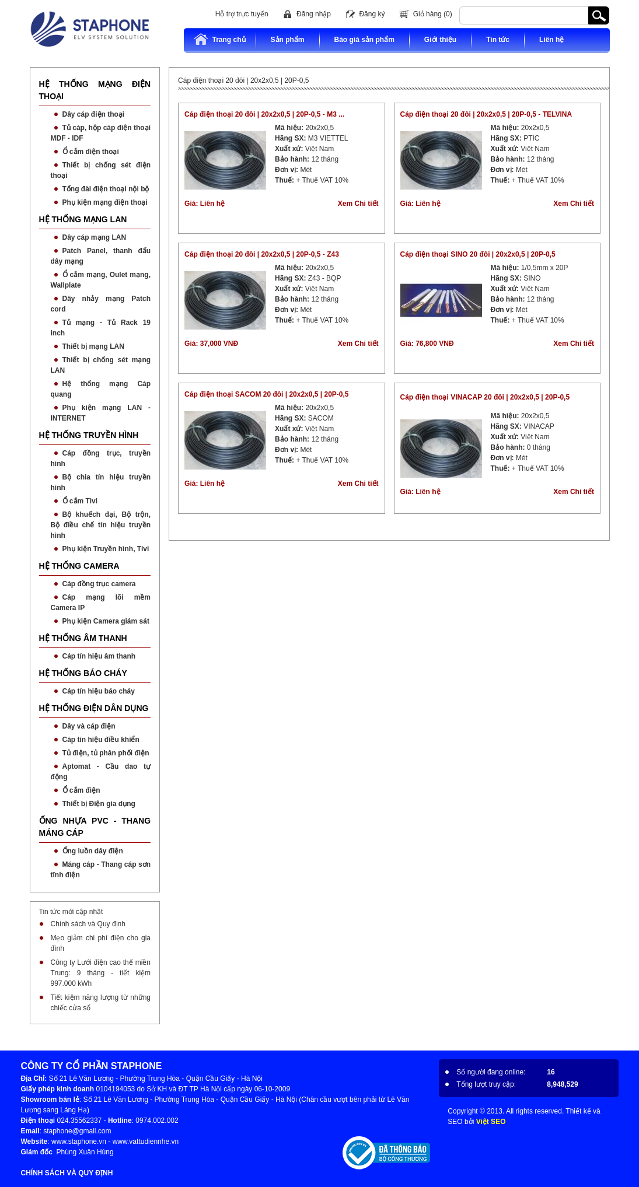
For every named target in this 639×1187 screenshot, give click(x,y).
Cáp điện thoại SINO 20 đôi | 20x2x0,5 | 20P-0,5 (478, 254)
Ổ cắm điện (81, 790)
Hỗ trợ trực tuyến (241, 14)
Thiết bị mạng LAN (93, 346)
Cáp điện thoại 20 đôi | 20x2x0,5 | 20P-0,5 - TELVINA (486, 114)
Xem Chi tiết (358, 203)
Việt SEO (491, 1122)
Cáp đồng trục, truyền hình (101, 458)
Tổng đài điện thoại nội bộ (105, 189)
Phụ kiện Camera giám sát (105, 621)
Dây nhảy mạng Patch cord (101, 304)
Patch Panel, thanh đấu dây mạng (101, 256)
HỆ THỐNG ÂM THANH (83, 638)
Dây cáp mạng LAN (94, 237)
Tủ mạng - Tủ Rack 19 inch (101, 327)
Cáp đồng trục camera (99, 584)
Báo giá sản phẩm (364, 40)
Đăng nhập (313, 14)
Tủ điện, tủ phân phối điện (105, 753)
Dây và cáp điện (89, 726)
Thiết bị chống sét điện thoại (101, 170)
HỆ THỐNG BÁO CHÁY (83, 673)
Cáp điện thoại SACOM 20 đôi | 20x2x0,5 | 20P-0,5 (266, 394)
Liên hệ (551, 40)
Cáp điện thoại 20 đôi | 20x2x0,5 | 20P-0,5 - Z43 (261, 254)
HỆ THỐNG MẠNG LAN (83, 219)
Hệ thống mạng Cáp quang (101, 389)
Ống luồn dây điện (92, 851)
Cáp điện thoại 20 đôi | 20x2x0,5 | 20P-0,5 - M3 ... (264, 114)
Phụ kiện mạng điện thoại (105, 202)
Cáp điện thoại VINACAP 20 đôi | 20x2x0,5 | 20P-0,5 (485, 397)
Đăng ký (372, 14)
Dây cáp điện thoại (93, 114)
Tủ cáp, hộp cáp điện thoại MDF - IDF (101, 133)
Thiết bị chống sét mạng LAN (101, 365)
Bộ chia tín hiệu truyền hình (101, 482)
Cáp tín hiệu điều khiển (100, 740)
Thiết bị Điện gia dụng (98, 804)
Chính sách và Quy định (88, 924)
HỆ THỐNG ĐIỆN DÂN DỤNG (94, 708)
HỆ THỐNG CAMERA (79, 565)
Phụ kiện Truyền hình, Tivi (105, 549)
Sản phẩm (288, 40)
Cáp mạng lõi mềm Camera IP (101, 602)
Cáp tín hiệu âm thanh (99, 656)
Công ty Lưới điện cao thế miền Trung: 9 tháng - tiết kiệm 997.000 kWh (101, 973)
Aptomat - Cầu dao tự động (101, 771)
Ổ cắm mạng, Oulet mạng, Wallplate (101, 280)
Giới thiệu (440, 40)
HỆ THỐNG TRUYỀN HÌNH (89, 435)
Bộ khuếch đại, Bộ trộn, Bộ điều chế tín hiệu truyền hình (101, 525)
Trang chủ (219, 39)
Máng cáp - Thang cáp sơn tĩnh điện (101, 869)
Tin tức (497, 40)
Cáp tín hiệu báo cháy (98, 691)
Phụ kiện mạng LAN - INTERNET (101, 413)
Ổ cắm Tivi (79, 501)
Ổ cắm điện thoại (90, 152)
